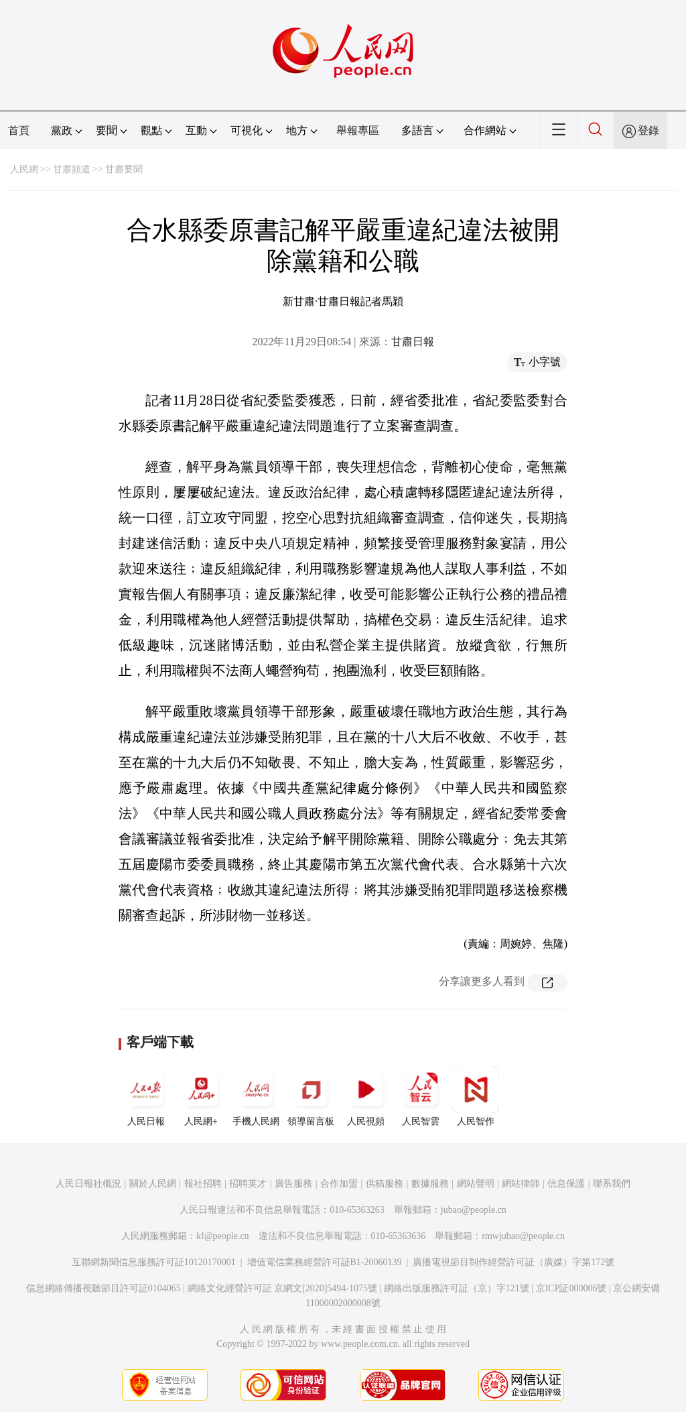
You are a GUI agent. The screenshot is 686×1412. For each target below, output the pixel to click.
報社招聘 (203, 1184)
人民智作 (475, 1096)
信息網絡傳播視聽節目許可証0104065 (103, 1288)
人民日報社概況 (88, 1184)
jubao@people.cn (473, 1210)
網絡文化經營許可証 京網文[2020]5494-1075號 (283, 1288)
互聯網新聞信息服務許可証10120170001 (154, 1262)
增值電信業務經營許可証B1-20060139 (324, 1262)
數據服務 (430, 1184)
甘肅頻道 (71, 169)
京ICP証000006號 (571, 1288)
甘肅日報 (412, 341)
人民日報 (146, 1096)
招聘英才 (248, 1184)
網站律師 (520, 1184)
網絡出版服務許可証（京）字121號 (456, 1288)
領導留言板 (310, 1096)
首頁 (18, 130)
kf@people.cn (222, 1236)
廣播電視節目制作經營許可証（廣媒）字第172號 (513, 1262)
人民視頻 (365, 1096)
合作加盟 (339, 1184)
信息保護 (566, 1184)
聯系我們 (611, 1184)
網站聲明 (475, 1184)
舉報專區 (357, 130)
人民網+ (201, 1096)
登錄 (648, 130)
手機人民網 (255, 1096)
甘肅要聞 (124, 169)
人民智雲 (420, 1096)
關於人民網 (152, 1184)
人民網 (24, 169)
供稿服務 (384, 1184)
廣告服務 (293, 1184)
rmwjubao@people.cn (523, 1236)
